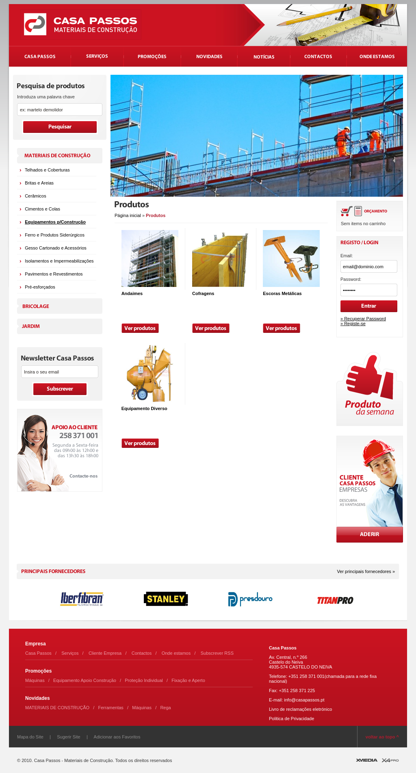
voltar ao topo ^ (382, 736)
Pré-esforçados (40, 286)
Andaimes (132, 293)
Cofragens (203, 293)
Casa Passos (38, 653)
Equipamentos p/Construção (55, 221)
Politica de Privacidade (291, 718)
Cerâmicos (35, 195)
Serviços (69, 653)
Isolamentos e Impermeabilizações (59, 260)
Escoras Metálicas (282, 293)
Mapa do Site (30, 736)
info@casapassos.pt (304, 699)
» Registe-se (353, 323)
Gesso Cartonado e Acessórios (56, 247)
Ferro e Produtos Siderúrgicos (54, 234)
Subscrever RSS (217, 653)
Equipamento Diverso (144, 408)
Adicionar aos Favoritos (117, 736)
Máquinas (35, 680)
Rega (165, 707)
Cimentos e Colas (42, 208)
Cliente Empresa (105, 653)
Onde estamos (176, 653)
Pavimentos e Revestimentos (53, 273)
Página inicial (128, 215)
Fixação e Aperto (188, 680)
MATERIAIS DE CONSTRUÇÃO (57, 707)
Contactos (142, 653)
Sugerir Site (68, 736)
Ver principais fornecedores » (366, 571)
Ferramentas (111, 707)
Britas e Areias (39, 182)
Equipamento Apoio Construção (84, 680)
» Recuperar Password (363, 318)
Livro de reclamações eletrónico (300, 709)
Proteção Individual (144, 680)
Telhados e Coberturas (47, 169)
